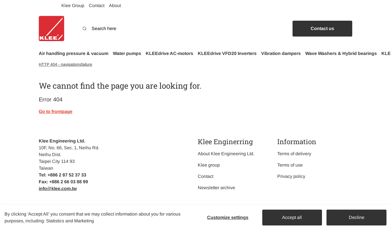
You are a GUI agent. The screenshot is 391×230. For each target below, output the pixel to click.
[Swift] (51, 28)
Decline (356, 217)
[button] (73, 53)
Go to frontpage (55, 111)
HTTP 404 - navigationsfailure (65, 64)
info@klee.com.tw (58, 188)
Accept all (292, 217)
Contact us (322, 28)
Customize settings (227, 217)
